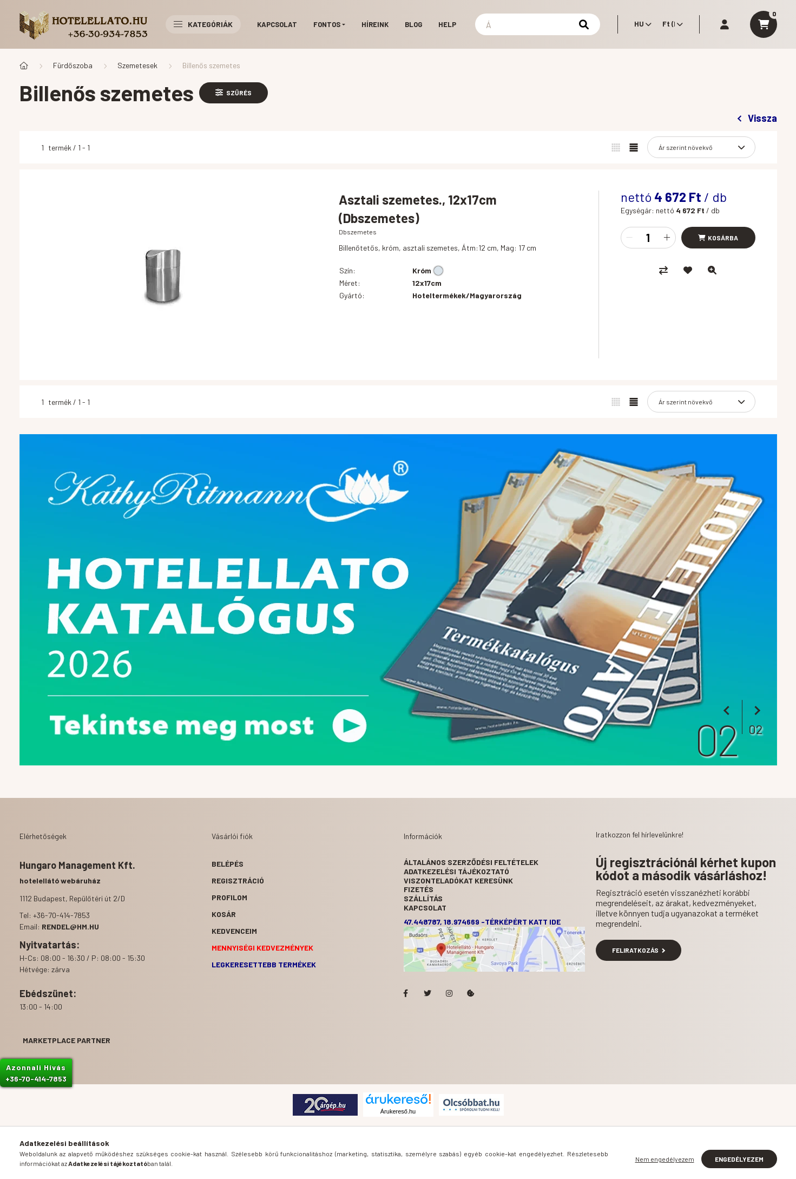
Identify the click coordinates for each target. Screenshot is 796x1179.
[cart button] (763, 24)
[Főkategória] (23, 65)
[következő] (755, 711)
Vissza (757, 118)
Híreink (375, 24)
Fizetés (418, 889)
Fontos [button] (326, 24)
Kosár (224, 914)
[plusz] (667, 238)
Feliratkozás (639, 950)
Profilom (229, 897)
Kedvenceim (234, 930)
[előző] (728, 711)
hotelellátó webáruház (60, 880)
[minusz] (629, 238)
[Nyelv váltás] (640, 24)
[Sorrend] (701, 147)
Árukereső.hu (398, 1111)
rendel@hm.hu (70, 926)
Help (447, 24)
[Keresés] (537, 24)
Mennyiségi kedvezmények (262, 947)
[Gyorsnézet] (712, 270)
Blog (413, 24)
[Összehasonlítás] (663, 270)
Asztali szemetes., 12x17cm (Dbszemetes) (418, 209)
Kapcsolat (277, 24)
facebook (406, 993)
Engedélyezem (739, 1159)
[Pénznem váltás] (670, 24)
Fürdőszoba (73, 65)
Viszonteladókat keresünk (458, 880)
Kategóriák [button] (203, 24)
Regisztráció (238, 880)
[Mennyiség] (648, 237)
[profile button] (724, 24)
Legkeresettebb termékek (264, 964)
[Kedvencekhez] (688, 270)
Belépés (228, 863)
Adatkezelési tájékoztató (456, 871)
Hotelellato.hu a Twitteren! (427, 993)
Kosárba (723, 237)
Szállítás (423, 898)
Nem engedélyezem (664, 1159)
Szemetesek (137, 65)
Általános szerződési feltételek (471, 862)
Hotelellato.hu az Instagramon (449, 993)
